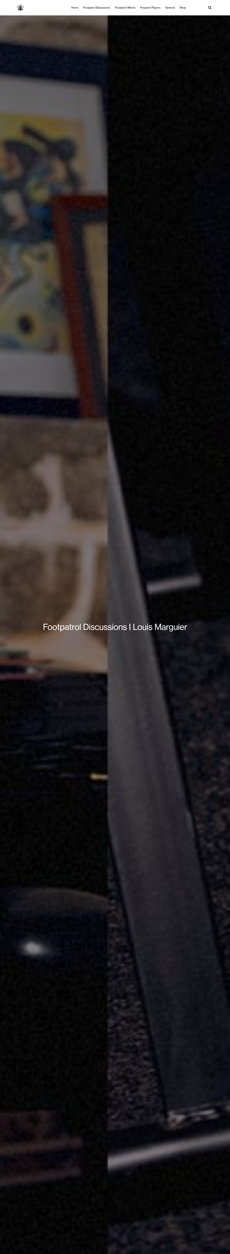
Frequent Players (150, 7)
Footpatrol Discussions (96, 7)
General (170, 7)
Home (74, 7)
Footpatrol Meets (125, 7)
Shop (183, 7)
